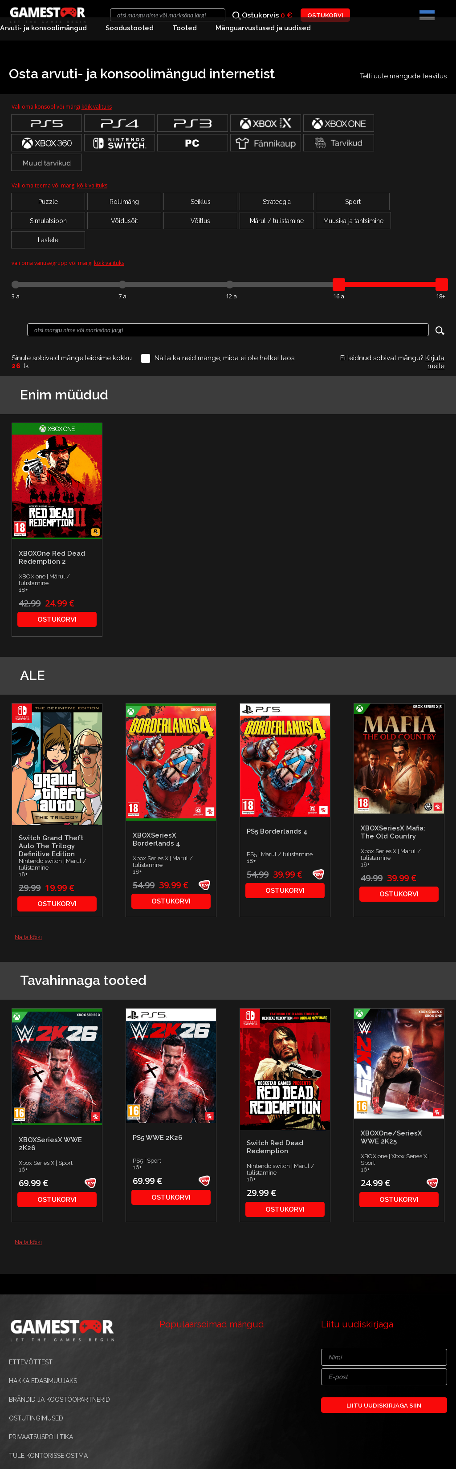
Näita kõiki (28, 937)
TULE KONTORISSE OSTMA (48, 1455)
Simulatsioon (48, 220)
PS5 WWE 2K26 (157, 1138)
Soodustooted (130, 28)
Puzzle (48, 201)
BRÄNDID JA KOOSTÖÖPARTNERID (59, 1399)
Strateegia (277, 201)
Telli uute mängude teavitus (403, 76)
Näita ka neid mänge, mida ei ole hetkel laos (224, 358)
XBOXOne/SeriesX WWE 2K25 (391, 1137)
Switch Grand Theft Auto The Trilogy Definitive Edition (51, 846)
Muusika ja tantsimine (353, 220)
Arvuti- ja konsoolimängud (43, 28)
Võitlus (200, 220)
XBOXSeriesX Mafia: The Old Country (393, 832)
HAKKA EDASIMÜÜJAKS (43, 1380)
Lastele (48, 240)
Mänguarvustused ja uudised (263, 28)
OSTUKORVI (325, 15)
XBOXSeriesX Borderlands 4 (156, 839)
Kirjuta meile (434, 362)
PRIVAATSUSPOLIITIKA (41, 1437)
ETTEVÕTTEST (31, 1362)
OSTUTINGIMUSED (36, 1418)
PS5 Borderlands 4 (277, 831)
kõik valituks (96, 106)
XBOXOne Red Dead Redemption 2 (52, 557)
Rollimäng (124, 201)
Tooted (184, 28)
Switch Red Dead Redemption (275, 1147)
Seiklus (201, 201)
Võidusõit (124, 220)
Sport (353, 201)
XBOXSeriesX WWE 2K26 (50, 1144)
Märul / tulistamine (277, 220)
